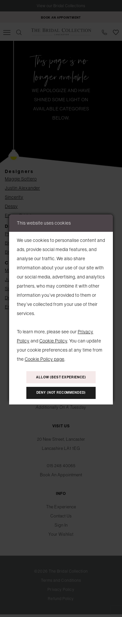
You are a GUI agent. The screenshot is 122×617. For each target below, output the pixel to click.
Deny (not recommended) (61, 394)
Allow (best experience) (61, 376)
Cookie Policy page (44, 356)
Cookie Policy (53, 338)
